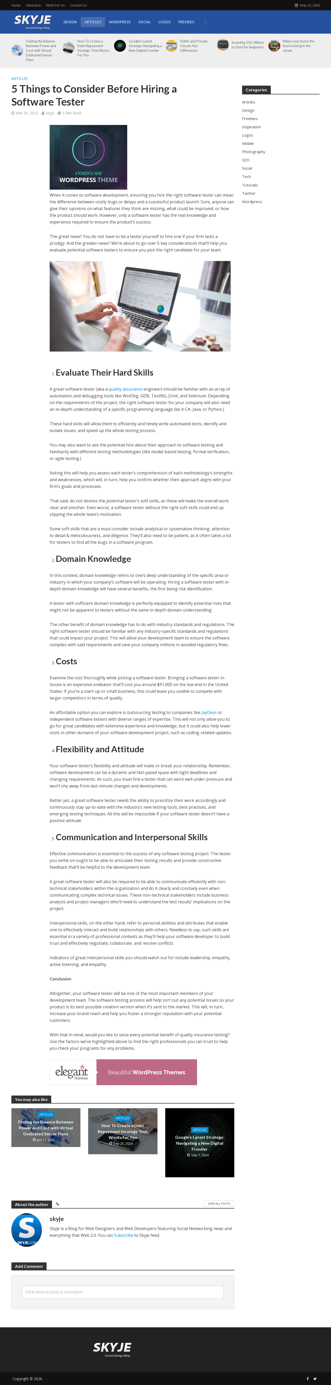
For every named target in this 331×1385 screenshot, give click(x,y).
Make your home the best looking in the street (298, 46)
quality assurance (125, 389)
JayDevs (209, 712)
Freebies (186, 21)
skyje (50, 112)
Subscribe (123, 1235)
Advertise (33, 5)
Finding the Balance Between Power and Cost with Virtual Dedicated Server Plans (41, 50)
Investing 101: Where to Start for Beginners (247, 44)
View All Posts (219, 1203)
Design (70, 21)
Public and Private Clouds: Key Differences (193, 46)
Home (16, 5)
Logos (165, 21)
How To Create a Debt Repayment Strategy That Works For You (93, 48)
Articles (93, 21)
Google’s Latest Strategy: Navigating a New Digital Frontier (145, 46)
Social (144, 21)
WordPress (120, 21)
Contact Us (78, 5)
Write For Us (55, 5)
